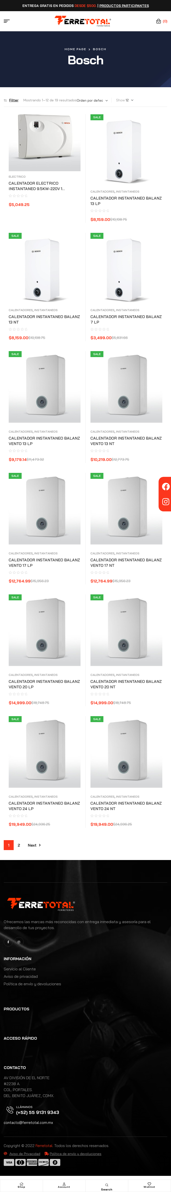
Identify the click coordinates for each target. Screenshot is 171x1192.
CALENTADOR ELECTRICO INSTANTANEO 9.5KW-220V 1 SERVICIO (35, 189)
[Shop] (21, 1184)
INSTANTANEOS (127, 191)
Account (64, 1187)
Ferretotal (44, 1145)
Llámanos (24, 1107)
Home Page (75, 49)
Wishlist (149, 1187)
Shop (21, 1187)
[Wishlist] (149, 1184)
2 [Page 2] (19, 845)
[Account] (64, 1184)
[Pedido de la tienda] (92, 100)
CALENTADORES (102, 191)
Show (120, 100)
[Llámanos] (10, 1110)
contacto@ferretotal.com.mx (28, 1122)
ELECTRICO (17, 176)
